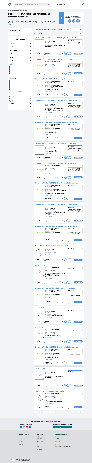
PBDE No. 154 (40, 265)
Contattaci (34, 0)
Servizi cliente (58, 436)
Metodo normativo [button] (20, 60)
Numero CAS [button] (20, 57)
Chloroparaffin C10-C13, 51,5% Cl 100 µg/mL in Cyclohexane (56, 122)
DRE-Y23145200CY (56, 61)
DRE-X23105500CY (56, 40)
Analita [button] (20, 53)
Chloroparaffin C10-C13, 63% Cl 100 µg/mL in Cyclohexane (55, 79)
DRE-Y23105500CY (56, 349)
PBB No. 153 (39, 308)
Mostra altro (21, 91)
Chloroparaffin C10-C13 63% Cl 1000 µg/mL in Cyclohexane (56, 100)
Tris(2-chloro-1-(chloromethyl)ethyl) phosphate (52, 246)
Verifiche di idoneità (22, 445)
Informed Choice (40, 447)
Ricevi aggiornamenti (61, 427)
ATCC (37, 444)
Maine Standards (40, 441)
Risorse (20, 0)
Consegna (57, 443)
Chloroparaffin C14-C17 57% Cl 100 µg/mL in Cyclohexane (55, 163)
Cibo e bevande (22, 439)
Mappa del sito (58, 444)
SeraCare (38, 443)
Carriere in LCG (39, 439)
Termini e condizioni (42, 459)
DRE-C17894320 (55, 248)
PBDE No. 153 (40, 369)
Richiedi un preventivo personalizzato (62, 446)
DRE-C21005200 (55, 329)
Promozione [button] (20, 43)
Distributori (57, 441)
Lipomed (38, 452)
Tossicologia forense (22, 442)
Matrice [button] (20, 107)
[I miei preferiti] (77, 4)
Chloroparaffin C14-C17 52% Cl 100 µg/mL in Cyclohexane (55, 144)
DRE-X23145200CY (56, 146)
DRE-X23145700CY (56, 165)
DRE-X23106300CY (56, 81)
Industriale (21, 444)
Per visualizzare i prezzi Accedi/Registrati (67, 53)
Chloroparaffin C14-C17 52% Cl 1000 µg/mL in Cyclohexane (56, 59)
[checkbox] (10, 67)
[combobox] (32, 4)
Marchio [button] (20, 64)
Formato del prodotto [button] (20, 94)
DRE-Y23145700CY (56, 228)
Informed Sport (40, 449)
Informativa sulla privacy (52, 459)
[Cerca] (48, 4)
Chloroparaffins (13, 32)
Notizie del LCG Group (41, 438)
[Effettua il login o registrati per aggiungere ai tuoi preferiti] (55, 53)
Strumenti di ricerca (22, 436)
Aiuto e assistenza (27, 0)
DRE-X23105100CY (56, 124)
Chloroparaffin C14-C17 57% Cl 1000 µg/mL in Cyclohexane (56, 226)
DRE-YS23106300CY (56, 102)
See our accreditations (76, 17)
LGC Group (39, 436)
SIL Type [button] (20, 103)
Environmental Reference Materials (20, 10)
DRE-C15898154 (55, 267)
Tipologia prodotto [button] (20, 75)
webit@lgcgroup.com (75, 0)
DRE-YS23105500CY (56, 185)
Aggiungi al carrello (78, 53)
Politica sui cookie (62, 459)
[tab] (20, 43)
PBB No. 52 (39, 327)
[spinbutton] (60, 54)
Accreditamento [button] (20, 47)
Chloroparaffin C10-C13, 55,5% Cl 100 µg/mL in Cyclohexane (56, 38)
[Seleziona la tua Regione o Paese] (82, 1)
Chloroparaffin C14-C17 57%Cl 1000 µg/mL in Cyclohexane (55, 288)
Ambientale (21, 441)
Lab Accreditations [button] (20, 50)
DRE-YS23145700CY (56, 290)
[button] (62, 53)
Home (9, 10)
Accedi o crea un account (41, 29)
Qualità (16, 0)
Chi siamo (11, 0)
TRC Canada (39, 451)
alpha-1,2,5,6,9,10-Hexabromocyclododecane (51, 391)
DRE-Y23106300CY (56, 206)
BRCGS (38, 446)
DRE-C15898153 (55, 370)
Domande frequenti (59, 439)
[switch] (12, 78)
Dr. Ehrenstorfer (51, 42)
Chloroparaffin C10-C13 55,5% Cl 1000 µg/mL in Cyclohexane (56, 183)
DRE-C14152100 (55, 393)
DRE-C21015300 (55, 310)
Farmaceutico (21, 438)
